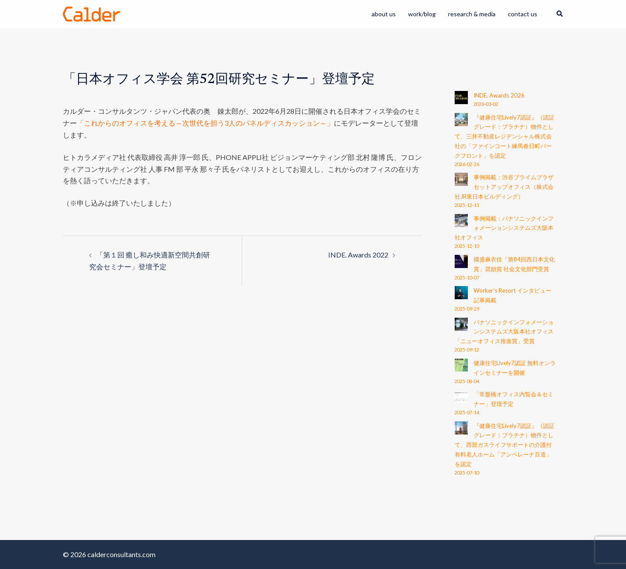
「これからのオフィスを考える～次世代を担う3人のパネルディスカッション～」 (205, 123)
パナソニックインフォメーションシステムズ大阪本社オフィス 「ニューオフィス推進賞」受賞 (504, 332)
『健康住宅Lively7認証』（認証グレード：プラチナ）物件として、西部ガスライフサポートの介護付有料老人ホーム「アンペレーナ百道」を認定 (504, 445)
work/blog (422, 14)
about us (384, 14)
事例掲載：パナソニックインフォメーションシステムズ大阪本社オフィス (504, 228)
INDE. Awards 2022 (358, 254)
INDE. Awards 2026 (499, 95)
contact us (522, 14)
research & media (472, 14)
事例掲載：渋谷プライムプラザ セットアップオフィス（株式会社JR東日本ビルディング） (504, 187)
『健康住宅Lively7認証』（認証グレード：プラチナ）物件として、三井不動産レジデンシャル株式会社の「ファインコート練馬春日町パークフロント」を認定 (504, 136)
